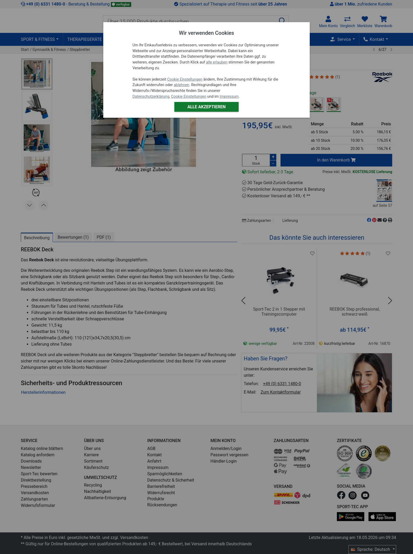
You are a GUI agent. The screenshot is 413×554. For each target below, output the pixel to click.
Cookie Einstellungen (185, 79)
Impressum (229, 96)
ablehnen (181, 85)
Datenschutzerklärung (150, 96)
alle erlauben (216, 62)
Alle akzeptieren (206, 106)
